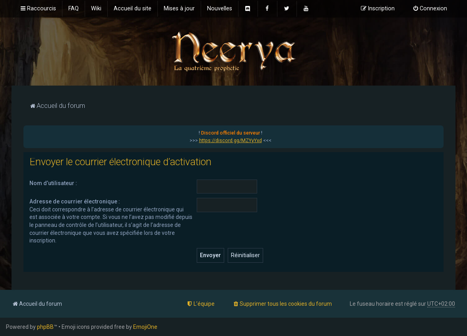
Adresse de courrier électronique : (74, 201)
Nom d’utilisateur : (53, 183)
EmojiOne (145, 327)
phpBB (45, 327)
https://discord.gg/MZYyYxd (230, 140)
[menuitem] (73, 8)
